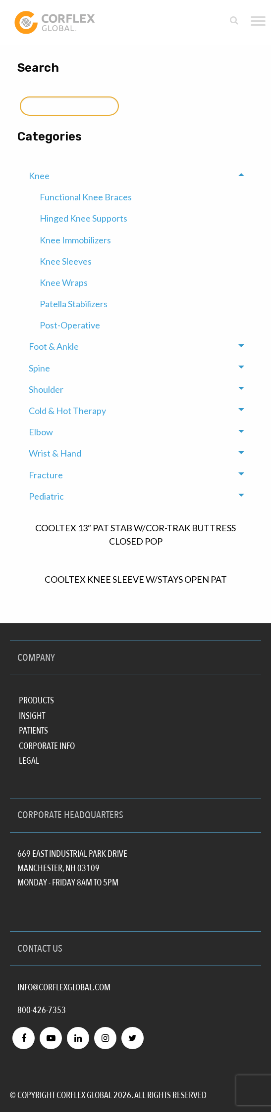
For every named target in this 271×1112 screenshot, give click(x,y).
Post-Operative (70, 325)
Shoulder (46, 389)
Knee (39, 175)
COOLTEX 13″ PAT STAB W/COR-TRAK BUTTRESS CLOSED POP (135, 534)
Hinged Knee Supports (83, 218)
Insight (32, 715)
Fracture (46, 474)
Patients (33, 730)
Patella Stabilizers (74, 303)
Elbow (41, 431)
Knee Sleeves (66, 261)
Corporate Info (47, 745)
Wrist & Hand (55, 453)
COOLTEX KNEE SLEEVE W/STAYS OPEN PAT (136, 579)
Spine (39, 368)
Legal (29, 760)
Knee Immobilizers (75, 239)
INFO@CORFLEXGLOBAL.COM (63, 987)
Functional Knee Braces (86, 196)
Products (36, 700)
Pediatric (46, 496)
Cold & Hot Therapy (67, 410)
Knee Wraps (64, 282)
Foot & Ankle (54, 346)
